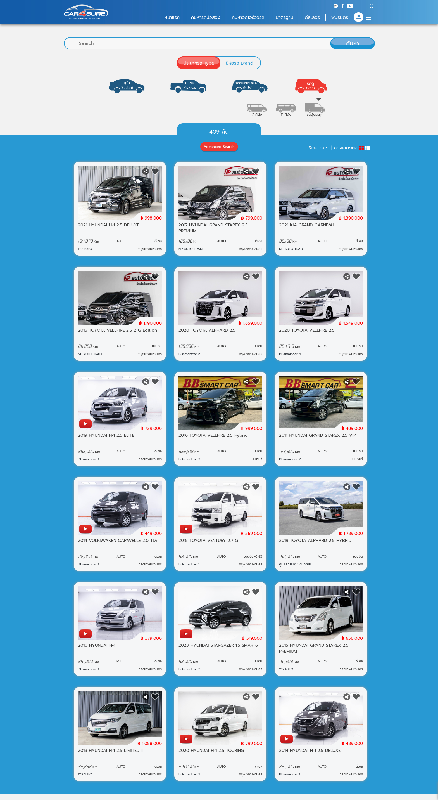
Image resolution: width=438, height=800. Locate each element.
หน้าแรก (172, 17)
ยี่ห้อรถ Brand (239, 63)
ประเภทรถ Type (199, 63)
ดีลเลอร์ (312, 17)
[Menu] (368, 17)
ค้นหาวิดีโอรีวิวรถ (248, 17)
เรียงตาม (315, 148)
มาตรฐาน (284, 17)
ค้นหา (352, 43)
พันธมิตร (339, 17)
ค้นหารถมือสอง (205, 17)
